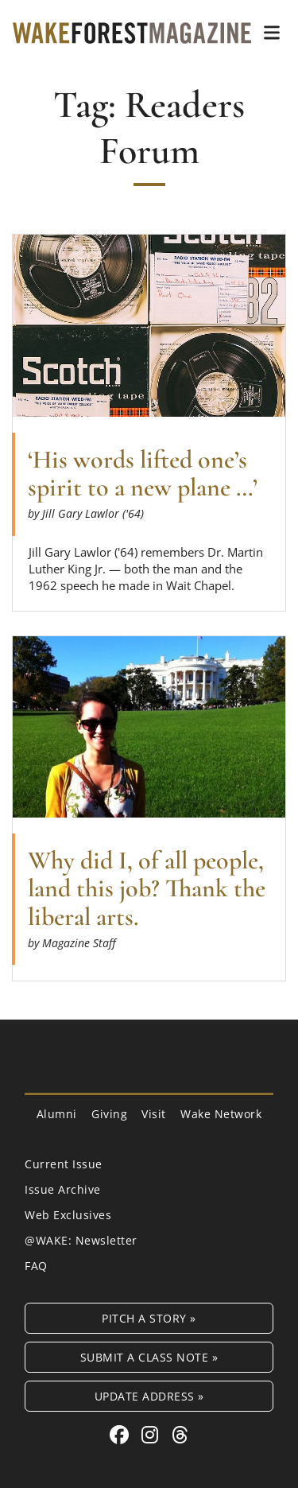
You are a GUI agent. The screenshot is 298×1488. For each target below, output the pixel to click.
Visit (153, 1113)
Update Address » (149, 1396)
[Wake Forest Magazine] (132, 32)
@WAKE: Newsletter (81, 1240)
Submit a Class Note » (149, 1357)
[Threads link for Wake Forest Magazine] (180, 1434)
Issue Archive (63, 1189)
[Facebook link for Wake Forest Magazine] (122, 1434)
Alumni (57, 1113)
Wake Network (220, 1113)
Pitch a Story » (149, 1318)
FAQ (36, 1265)
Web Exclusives (68, 1214)
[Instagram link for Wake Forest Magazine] (152, 1434)
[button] (272, 32)
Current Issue (64, 1163)
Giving (109, 1113)
